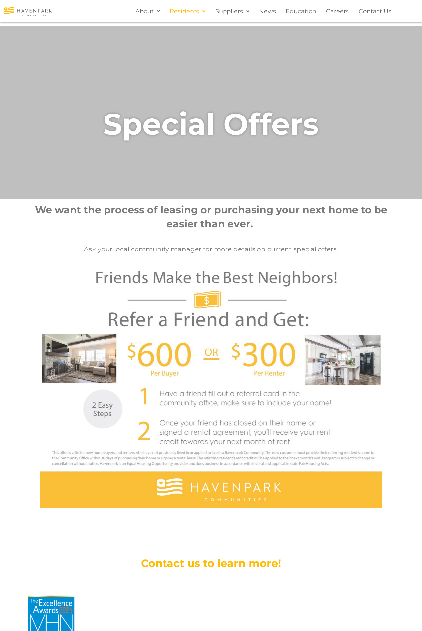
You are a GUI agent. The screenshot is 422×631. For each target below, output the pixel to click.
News (267, 11)
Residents (187, 11)
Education (301, 11)
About (148, 11)
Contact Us (375, 11)
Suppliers (232, 11)
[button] (148, 11)
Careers (337, 11)
